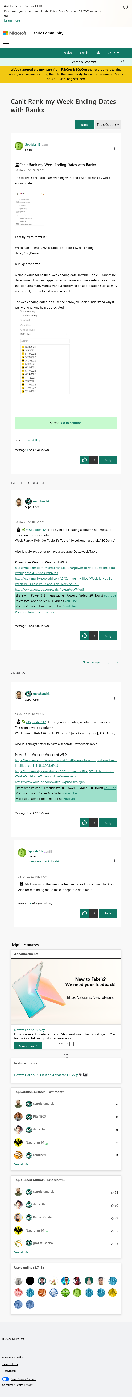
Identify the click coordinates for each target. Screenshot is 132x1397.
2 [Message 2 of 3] (27, 626)
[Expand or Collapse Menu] (6, 43)
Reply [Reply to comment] (108, 636)
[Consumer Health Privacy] (66, 1385)
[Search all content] (97, 62)
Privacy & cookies (13, 1357)
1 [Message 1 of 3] (27, 450)
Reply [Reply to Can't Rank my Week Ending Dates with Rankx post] (108, 460)
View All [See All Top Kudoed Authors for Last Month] (21, 1252)
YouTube (110, 595)
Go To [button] (111, 52)
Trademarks (9, 1370)
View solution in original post (35, 612)
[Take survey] (28, 1046)
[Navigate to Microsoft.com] (14, 33)
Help (97, 52)
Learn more (12, 20)
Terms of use (10, 1364)
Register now (76, 79)
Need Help (34, 440)
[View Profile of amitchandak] (41, 501)
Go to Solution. (72, 423)
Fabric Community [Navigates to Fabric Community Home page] (47, 32)
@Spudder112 (36, 530)
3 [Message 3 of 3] (30, 903)
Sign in (84, 52)
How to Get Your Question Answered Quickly (46, 1075)
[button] (84, 124)
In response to (43, 861)
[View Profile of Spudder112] (32, 144)
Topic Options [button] (106, 124)
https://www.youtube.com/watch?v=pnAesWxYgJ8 (50, 589)
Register (68, 52)
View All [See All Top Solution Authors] (21, 1164)
